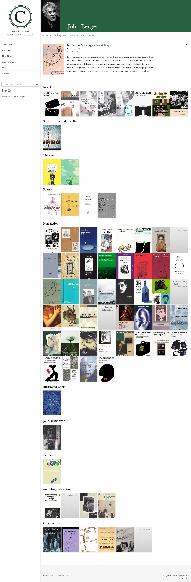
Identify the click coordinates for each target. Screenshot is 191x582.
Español (4, 97)
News (4, 67)
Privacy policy (174, 579)
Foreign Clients (9, 61)
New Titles (7, 56)
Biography (46, 35)
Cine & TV (73, 35)
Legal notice (165, 579)
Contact (6, 73)
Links (91, 35)
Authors (6, 50)
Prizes (83, 35)
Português (22, 97)
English (15, 97)
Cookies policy (184, 579)
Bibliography (60, 35)
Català (10, 97)
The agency (8, 44)
